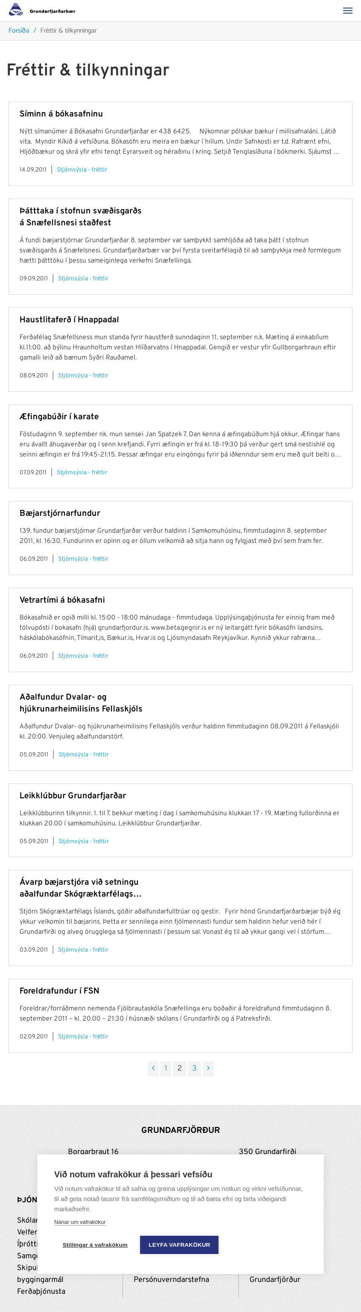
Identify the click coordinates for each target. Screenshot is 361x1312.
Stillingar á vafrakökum (95, 1245)
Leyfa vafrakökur (179, 1245)
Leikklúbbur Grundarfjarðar (73, 796)
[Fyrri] (153, 1069)
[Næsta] (208, 1069)
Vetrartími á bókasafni (62, 600)
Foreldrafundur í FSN (59, 991)
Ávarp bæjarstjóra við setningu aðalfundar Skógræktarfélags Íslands (79, 888)
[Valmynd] (350, 10)
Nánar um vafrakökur (80, 1222)
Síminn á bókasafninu (61, 114)
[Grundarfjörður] (44, 10)
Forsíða (18, 31)
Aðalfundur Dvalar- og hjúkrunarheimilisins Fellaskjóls (81, 703)
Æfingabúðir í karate (59, 417)
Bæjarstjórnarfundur (60, 513)
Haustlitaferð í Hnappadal (69, 320)
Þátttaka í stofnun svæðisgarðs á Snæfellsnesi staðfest (81, 217)
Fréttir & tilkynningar (68, 31)
